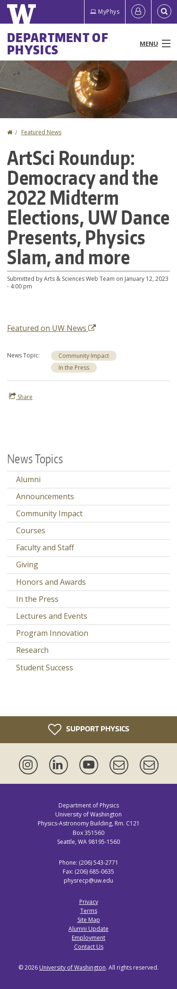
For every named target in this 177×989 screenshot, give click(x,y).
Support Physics (88, 729)
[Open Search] (164, 12)
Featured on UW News (51, 328)
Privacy (88, 902)
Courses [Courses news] (30, 530)
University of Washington (72, 967)
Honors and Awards (51, 582)
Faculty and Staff (45, 547)
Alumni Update (88, 929)
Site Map (88, 920)
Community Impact (84, 356)
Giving (27, 564)
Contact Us (88, 947)
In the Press (74, 368)
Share (21, 396)
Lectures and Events (51, 616)
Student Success (44, 667)
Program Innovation (52, 633)
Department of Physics (58, 43)
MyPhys (104, 12)
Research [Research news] (32, 650)
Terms (88, 911)
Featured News (41, 132)
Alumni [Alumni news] (28, 479)
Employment (88, 938)
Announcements (45, 496)
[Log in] (138, 12)
